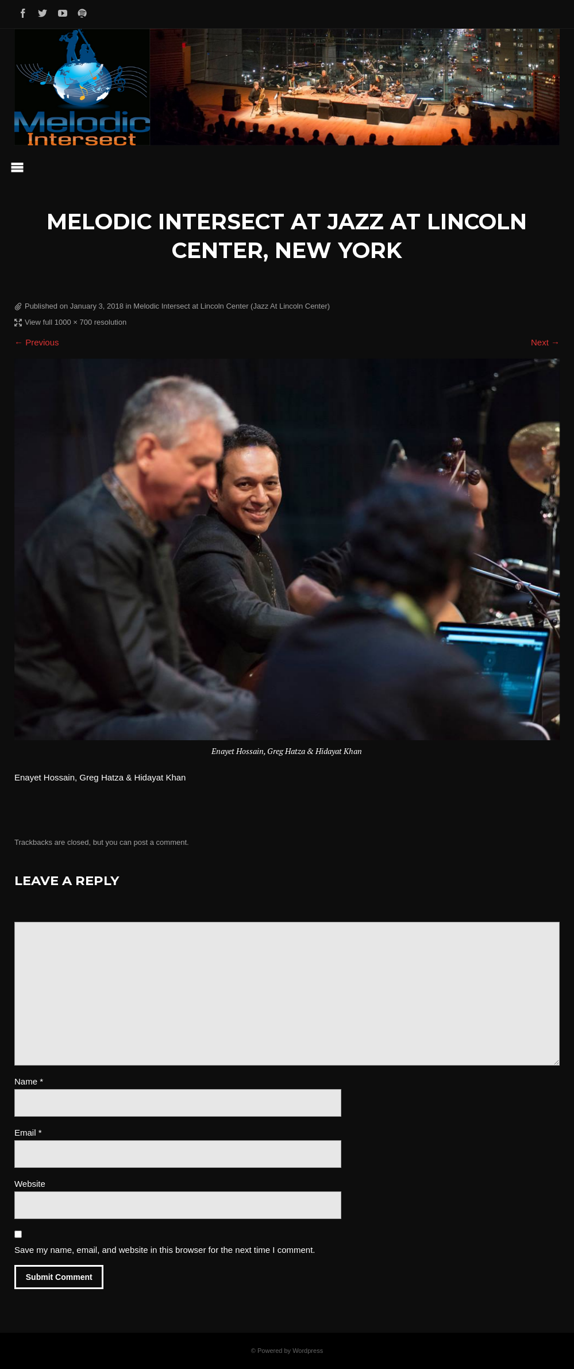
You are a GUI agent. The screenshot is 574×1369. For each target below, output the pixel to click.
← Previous (36, 342)
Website (29, 1184)
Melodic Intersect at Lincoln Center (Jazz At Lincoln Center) (231, 306)
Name (28, 1081)
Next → (545, 342)
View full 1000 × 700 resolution (75, 322)
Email (28, 1132)
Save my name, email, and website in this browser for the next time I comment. (164, 1250)
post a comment (160, 842)
